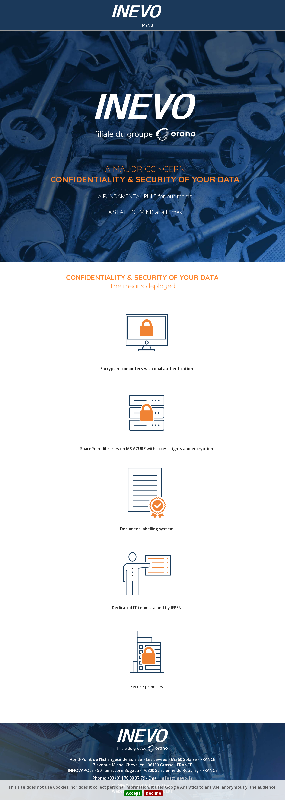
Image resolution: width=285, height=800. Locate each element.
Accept (133, 793)
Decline (153, 793)
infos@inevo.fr (176, 778)
